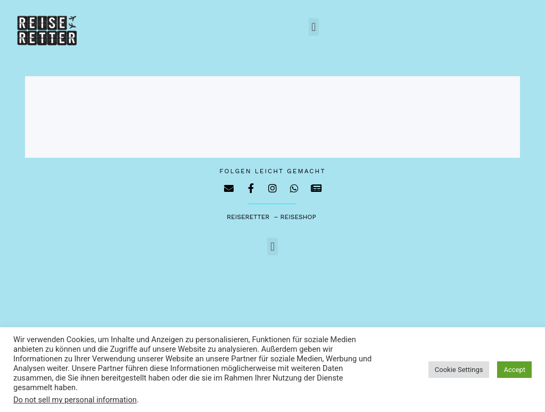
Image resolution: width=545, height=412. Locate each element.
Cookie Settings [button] (459, 370)
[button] (314, 27)
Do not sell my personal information (75, 400)
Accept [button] (514, 370)
